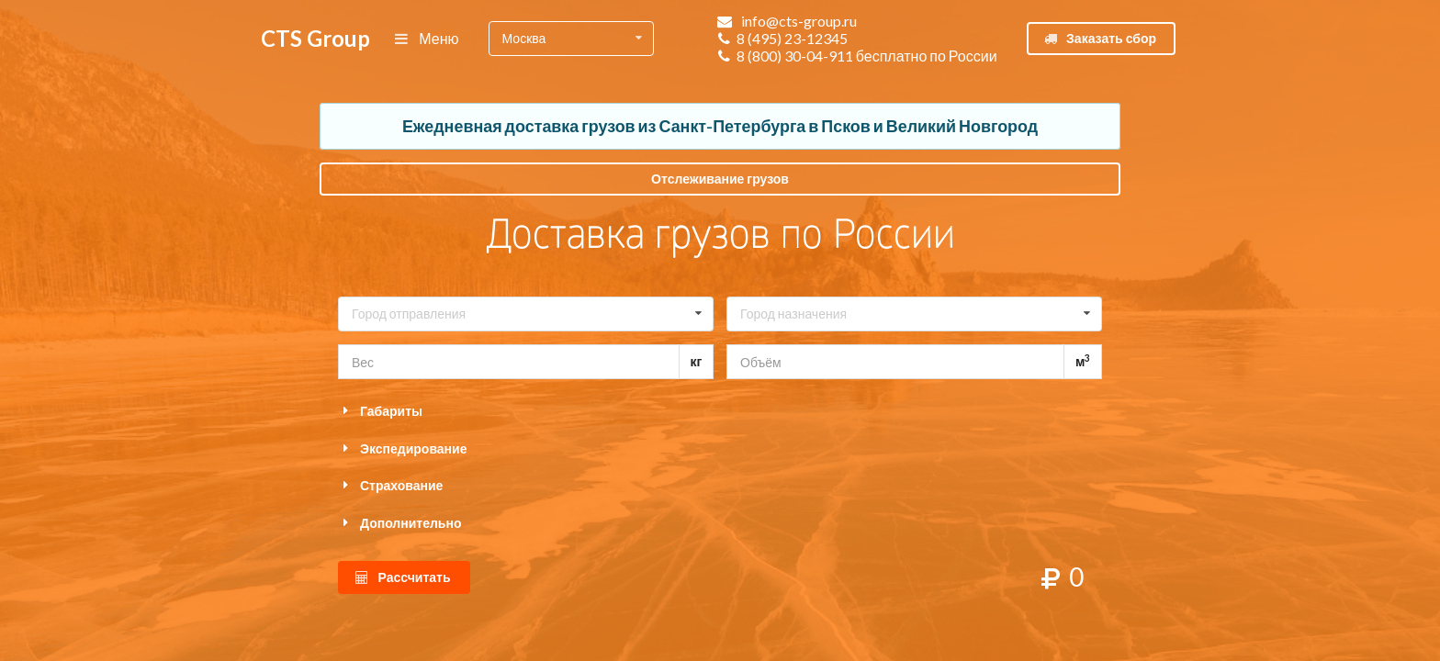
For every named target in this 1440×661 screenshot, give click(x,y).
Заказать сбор (1099, 38)
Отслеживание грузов (720, 178)
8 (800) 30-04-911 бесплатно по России (867, 55)
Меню (427, 38)
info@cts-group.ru (799, 20)
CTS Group (315, 38)
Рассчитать (402, 577)
